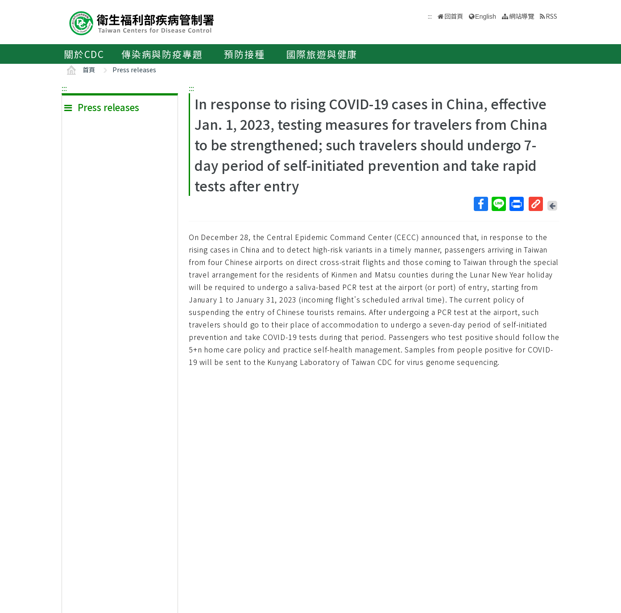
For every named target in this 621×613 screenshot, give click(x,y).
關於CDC (84, 54)
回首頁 (453, 16)
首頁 (89, 69)
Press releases (134, 69)
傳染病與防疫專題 (162, 54)
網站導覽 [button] (521, 16)
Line (498, 204)
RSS (551, 16)
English (485, 16)
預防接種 (244, 54)
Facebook (480, 204)
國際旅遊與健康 (322, 54)
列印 (516, 204)
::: (64, 88)
